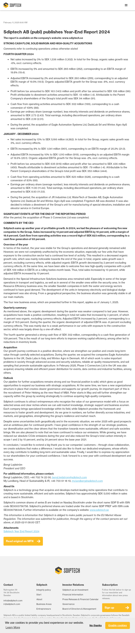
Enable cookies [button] (117, 625)
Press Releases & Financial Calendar (80, 599)
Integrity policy (43, 590)
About (39, 599)
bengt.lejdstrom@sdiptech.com (69, 477)
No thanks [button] (95, 625)
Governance (68, 604)
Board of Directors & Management (79, 609)
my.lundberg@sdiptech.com (87, 480)
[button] (126, 5)
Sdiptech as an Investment (75, 590)
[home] (12, 5)
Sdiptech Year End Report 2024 (21, 531)
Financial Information (72, 594)
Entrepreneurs (43, 609)
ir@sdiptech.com (12, 604)
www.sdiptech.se (99, 509)
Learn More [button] (13, 627)
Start (38, 594)
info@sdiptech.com (13, 600)
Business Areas (44, 604)
